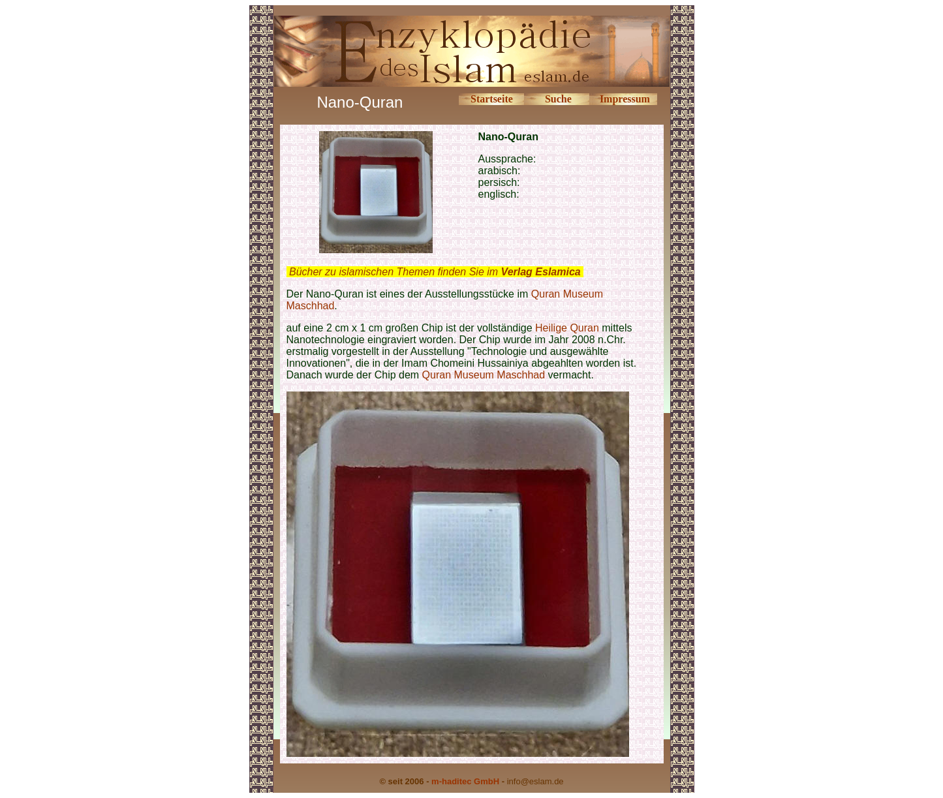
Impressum (625, 98)
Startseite (492, 98)
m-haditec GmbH (465, 781)
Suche (558, 98)
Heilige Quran (567, 327)
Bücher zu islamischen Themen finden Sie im (435, 271)
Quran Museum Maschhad (484, 374)
